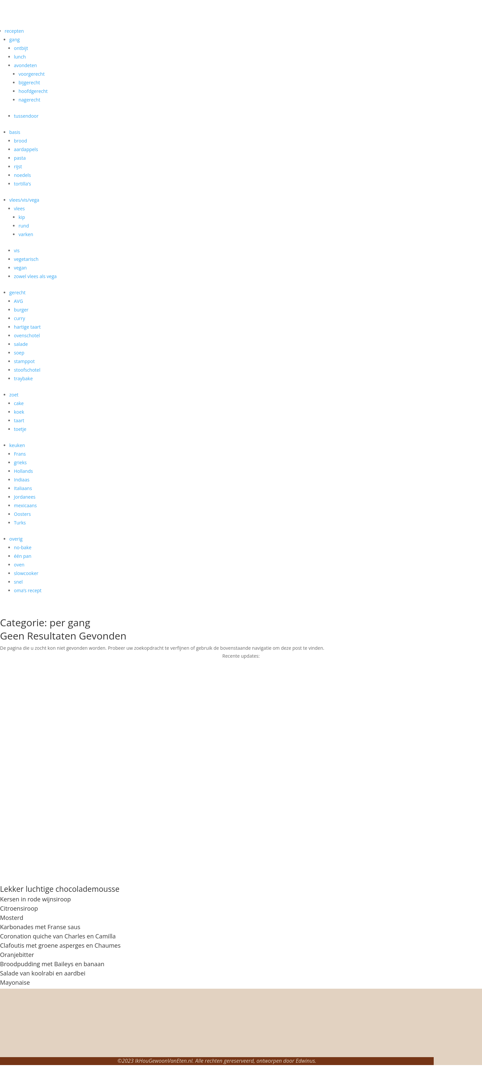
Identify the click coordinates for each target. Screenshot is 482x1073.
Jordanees (24, 497)
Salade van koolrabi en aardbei (42, 973)
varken (26, 234)
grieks (20, 462)
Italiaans (23, 488)
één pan (22, 556)
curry (19, 318)
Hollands (23, 471)
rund (24, 226)
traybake (23, 378)
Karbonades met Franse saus (40, 927)
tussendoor (26, 116)
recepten (14, 31)
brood (20, 141)
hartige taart (27, 327)
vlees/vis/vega (24, 200)
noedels (22, 175)
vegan (20, 268)
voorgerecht (32, 74)
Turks (20, 522)
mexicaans (25, 505)
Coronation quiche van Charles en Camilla (58, 936)
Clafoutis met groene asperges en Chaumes (60, 945)
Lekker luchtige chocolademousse (59, 889)
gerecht (17, 292)
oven (19, 564)
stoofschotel (27, 370)
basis (14, 132)
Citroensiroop (19, 908)
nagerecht (29, 100)
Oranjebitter (17, 955)
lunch (20, 57)
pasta (20, 158)
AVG (18, 301)
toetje (20, 429)
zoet (14, 395)
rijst (18, 166)
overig (15, 539)
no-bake (22, 547)
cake (19, 403)
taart (19, 420)
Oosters (22, 514)
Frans (20, 454)
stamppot (24, 361)
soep (19, 353)
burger (21, 310)
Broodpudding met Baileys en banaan (52, 964)
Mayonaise (15, 982)
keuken (17, 445)
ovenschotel (27, 335)
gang (14, 39)
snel (18, 582)
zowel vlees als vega (35, 276)
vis (17, 250)
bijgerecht (29, 82)
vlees (19, 208)
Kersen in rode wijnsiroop (35, 899)
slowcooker (26, 573)
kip (22, 217)
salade (21, 344)
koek (19, 412)
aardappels (26, 149)
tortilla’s (22, 184)
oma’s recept (28, 590)
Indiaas (21, 479)
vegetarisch (26, 259)
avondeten (25, 65)
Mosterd (11, 918)
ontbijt (21, 48)
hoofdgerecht (33, 91)
